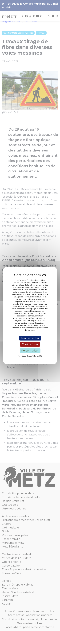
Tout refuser (30, 344)
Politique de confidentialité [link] (30, 355)
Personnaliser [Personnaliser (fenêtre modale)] (30, 350)
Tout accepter (30, 338)
